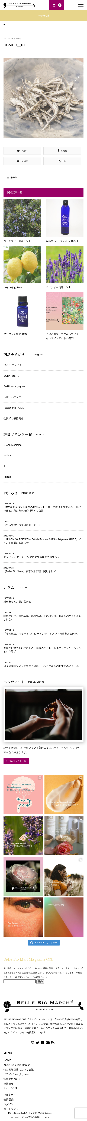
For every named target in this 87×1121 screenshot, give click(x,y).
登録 (40, 981)
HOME (7, 1060)
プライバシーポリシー (16, 1074)
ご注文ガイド (11, 1094)
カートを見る (11, 1108)
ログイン (9, 1104)
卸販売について (12, 1079)
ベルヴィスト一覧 (17, 760)
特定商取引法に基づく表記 (19, 1069)
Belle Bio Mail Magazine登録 (28, 959)
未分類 (19, 38)
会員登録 (9, 1099)
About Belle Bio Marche (17, 1065)
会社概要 (9, 1083)
